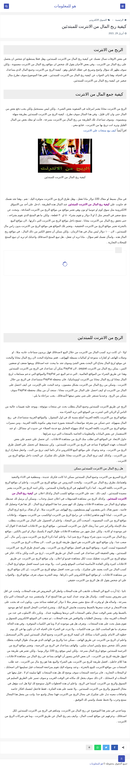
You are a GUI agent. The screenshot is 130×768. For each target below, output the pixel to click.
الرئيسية (120, 20)
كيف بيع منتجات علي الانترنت (99, 130)
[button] (114, 747)
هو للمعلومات (65, 6)
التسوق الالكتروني (99, 20)
